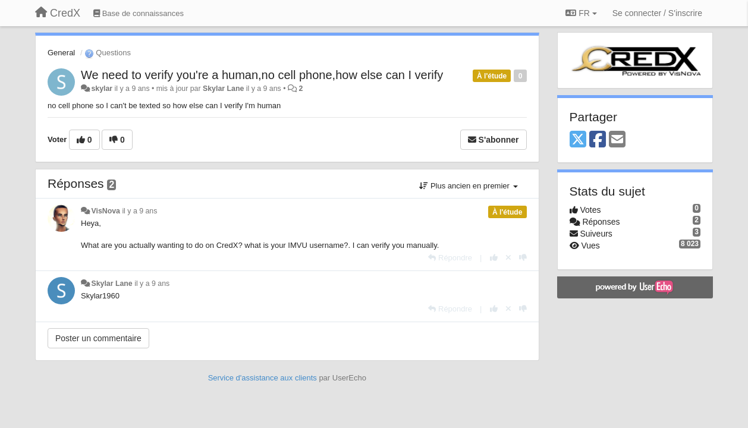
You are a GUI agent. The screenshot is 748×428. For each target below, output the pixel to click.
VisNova (105, 211)
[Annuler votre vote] (508, 257)
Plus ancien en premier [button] (468, 185)
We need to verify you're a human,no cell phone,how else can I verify (262, 74)
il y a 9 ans (139, 211)
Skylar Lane (223, 88)
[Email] (617, 140)
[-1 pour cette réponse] (523, 257)
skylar (101, 88)
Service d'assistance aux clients (262, 377)
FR (580, 13)
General (61, 52)
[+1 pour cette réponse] (494, 257)
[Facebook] (597, 140)
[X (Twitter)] (578, 140)
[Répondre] (450, 257)
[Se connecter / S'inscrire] (657, 13)
